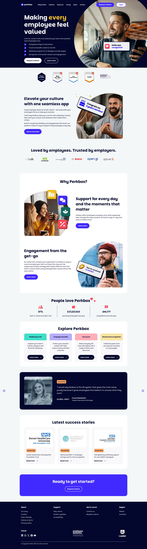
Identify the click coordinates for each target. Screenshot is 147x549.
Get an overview (33, 132)
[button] (4, 391)
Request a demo (33, 60)
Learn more (51, 60)
